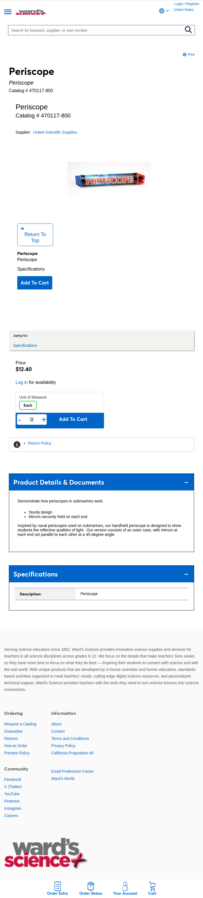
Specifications (31, 269)
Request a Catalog (20, 724)
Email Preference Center (72, 771)
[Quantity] (32, 419)
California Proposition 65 (72, 753)
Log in (22, 382)
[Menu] (8, 12)
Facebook (12, 779)
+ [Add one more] (44, 419)
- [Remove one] (19, 419)
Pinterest (11, 801)
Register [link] (192, 4)
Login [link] (178, 4)
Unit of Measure (33, 397)
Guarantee (13, 731)
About (56, 724)
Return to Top (33, 234)
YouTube (11, 794)
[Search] (96, 30)
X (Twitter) (13, 786)
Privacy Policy (63, 746)
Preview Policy (16, 753)
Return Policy (39, 443)
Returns (11, 738)
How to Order (15, 746)
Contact (58, 731)
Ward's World (62, 778)
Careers (11, 815)
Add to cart (35, 282)
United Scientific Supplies (55, 132)
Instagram (12, 808)
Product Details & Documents (100, 482)
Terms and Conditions (70, 738)
